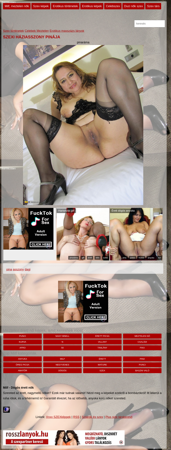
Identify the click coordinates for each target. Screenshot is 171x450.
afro (23, 347)
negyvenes (62, 364)
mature (102, 364)
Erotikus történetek (65, 6)
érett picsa (102, 336)
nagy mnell (62, 336)
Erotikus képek (92, 6)
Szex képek (41, 6)
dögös (62, 370)
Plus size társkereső (119, 417)
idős (97, 258)
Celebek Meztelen (37, 31)
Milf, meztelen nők (17, 6)
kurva (22, 342)
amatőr (22, 370)
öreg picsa (22, 364)
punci (132, 258)
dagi (27, 269)
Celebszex (113, 6)
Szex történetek (13, 31)
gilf (83, 258)
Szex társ (153, 6)
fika (142, 347)
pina (124, 258)
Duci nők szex (133, 6)
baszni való (142, 370)
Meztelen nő (142, 336)
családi (142, 342)
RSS (76, 417)
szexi (105, 258)
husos (141, 258)
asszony (18, 269)
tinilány (102, 347)
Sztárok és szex (92, 417)
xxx (159, 258)
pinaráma (73, 258)
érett (90, 258)
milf (62, 359)
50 (62, 347)
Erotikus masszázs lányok (67, 31)
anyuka (151, 258)
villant (102, 342)
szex (102, 370)
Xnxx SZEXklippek (58, 417)
